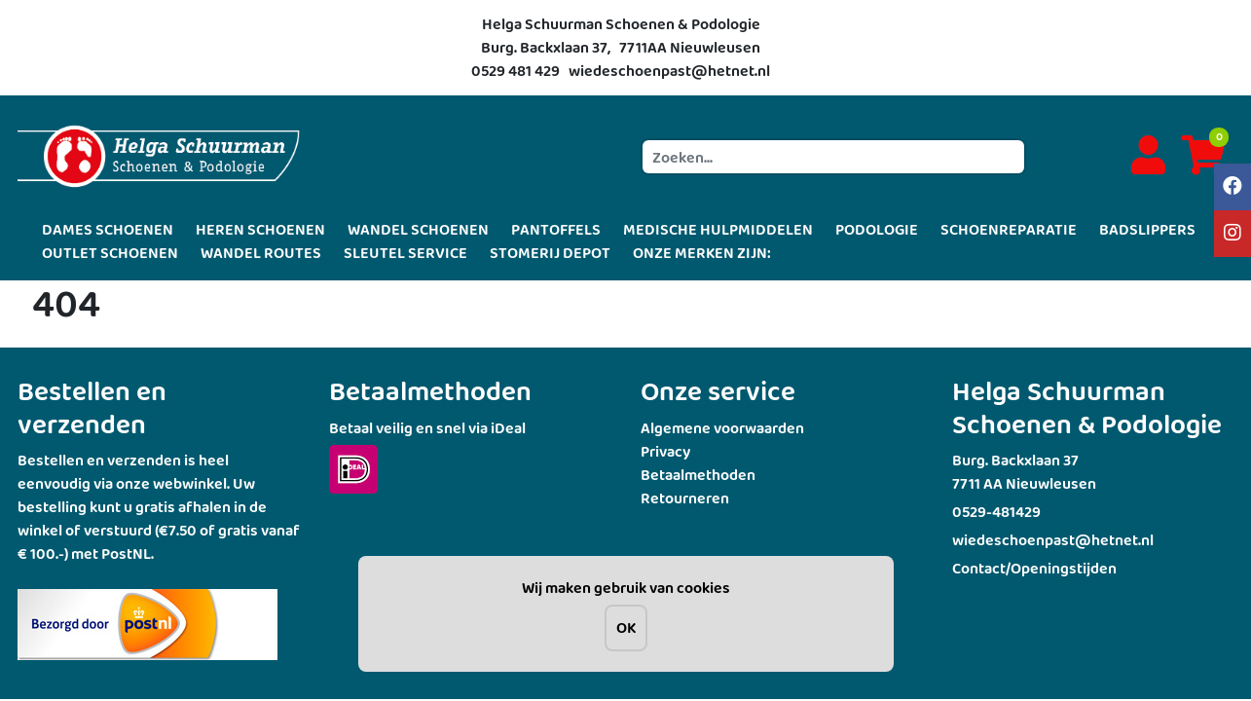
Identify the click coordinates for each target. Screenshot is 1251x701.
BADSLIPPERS (1147, 229)
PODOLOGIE (876, 229)
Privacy (665, 451)
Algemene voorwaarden (722, 428)
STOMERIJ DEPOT (550, 252)
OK (626, 627)
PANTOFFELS (556, 229)
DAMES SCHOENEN (107, 229)
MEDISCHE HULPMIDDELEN (718, 229)
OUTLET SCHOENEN (110, 252)
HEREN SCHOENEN (260, 229)
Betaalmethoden (698, 474)
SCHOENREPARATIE (1008, 229)
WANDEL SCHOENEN (418, 229)
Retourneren (685, 498)
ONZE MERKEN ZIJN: (702, 252)
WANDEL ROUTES (261, 252)
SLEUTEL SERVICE (405, 252)
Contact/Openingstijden (1034, 568)
